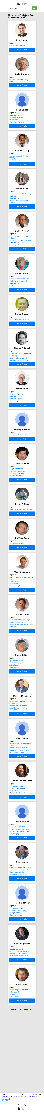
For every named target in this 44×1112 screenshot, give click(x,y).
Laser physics (14, 731)
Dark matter (13, 1068)
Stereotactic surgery (16, 137)
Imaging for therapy (19, 470)
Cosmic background (20, 385)
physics (15, 432)
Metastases (13, 135)
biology (15, 430)
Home (20, 1096)
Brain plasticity (14, 644)
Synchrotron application (21, 894)
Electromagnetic (18, 1064)
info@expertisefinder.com (9, 1096)
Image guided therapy (20, 215)
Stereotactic (17, 133)
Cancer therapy (18, 427)
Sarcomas (13, 689)
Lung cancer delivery (20, 262)
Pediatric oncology (19, 682)
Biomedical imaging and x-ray (20, 896)
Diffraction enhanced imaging (20, 899)
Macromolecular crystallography (20, 859)
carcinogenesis (18, 302)
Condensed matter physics (19, 981)
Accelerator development (18, 939)
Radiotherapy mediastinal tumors (21, 687)
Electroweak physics (16, 941)
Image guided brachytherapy (19, 816)
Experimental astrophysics (18, 390)
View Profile (22, 58)
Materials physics (15, 986)
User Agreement (34, 1096)
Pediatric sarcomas (16, 684)
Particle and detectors (20, 937)
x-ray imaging (14, 901)
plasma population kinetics (19, 1026)
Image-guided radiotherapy (19, 818)
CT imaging (13, 434)
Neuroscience (14, 646)
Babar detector (14, 1066)
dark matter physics (16, 1071)
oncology (16, 130)
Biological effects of (19, 300)
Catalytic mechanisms (17, 854)
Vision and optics (15, 648)
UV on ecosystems (19, 343)
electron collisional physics (19, 1024)
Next (27, 1085)
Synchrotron (17, 597)
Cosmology (13, 387)
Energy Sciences (15, 984)
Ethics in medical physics (18, 813)
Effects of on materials (20, 555)
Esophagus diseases (16, 266)
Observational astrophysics (19, 392)
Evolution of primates (17, 515)
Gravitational (17, 46)
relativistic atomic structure (19, 1028)
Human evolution (15, 519)
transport (16, 1022)
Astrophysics (14, 729)
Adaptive (16, 512)
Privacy (25, 1096)
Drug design (13, 856)
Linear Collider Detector (18, 943)
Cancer (12, 307)
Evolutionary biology (16, 517)
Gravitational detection (20, 767)
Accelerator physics (16, 727)
